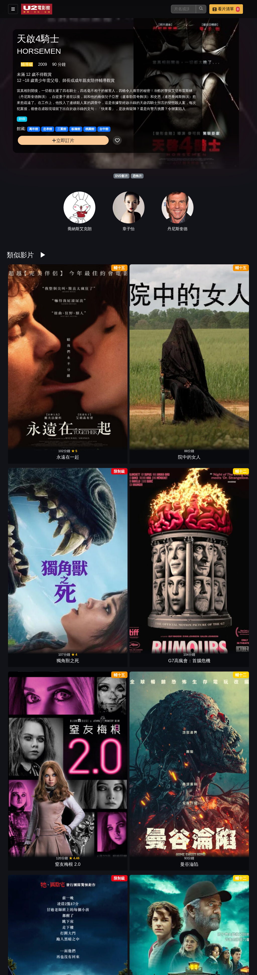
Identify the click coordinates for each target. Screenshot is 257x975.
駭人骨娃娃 (65, 838)
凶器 (23, 397)
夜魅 (107, 691)
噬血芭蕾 (191, 618)
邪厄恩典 (66, 691)
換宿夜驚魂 (233, 544)
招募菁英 (122, 955)
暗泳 (149, 618)
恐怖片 (137, 176)
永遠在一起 (24, 323)
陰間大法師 (191, 544)
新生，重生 (233, 691)
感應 (23, 470)
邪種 (23, 691)
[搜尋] (183, 9)
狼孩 (191, 838)
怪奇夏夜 (66, 397)
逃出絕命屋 (233, 470)
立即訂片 (45, 151)
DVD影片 (121, 176)
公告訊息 (196, 945)
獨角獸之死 (107, 323)
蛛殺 (23, 765)
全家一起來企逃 (107, 470)
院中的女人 (65, 323)
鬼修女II (24, 838)
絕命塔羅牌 (191, 691)
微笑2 (149, 544)
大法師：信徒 (233, 765)
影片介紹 (122, 945)
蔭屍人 (191, 397)
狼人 (191, 470)
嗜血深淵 (24, 544)
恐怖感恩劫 (191, 765)
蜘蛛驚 (66, 618)
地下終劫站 (65, 544)
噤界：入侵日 (23, 618)
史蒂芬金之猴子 (107, 397)
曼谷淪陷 (233, 323)
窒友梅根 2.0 (191, 323)
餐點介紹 (147, 945)
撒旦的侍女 (149, 838)
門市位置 (172, 945)
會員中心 (172, 955)
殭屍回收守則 (107, 544)
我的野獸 (108, 618)
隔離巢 (149, 691)
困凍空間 (149, 397)
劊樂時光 (149, 765)
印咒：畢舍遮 (65, 765)
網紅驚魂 (233, 838)
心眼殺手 (66, 470)
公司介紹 (147, 955)
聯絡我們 (221, 945)
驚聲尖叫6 (107, 912)
